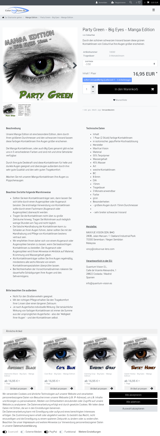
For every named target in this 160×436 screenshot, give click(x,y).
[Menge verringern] (93, 91)
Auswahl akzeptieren (133, 408)
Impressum (29, 422)
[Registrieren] (118, 2)
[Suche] (130, 2)
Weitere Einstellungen (90, 431)
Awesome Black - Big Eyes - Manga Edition (19, 375)
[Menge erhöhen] (93, 87)
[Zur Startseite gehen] (12, 17)
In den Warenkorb (134, 89)
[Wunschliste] (138, 2)
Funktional (70, 431)
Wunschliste (120, 100)
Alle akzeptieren (133, 395)
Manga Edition (31, 17)
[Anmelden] (101, 2)
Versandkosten (107, 110)
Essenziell (13, 431)
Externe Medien (34, 431)
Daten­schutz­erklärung (25, 426)
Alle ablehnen (133, 401)
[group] (20, 353)
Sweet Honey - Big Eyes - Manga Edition (138, 375)
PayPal (53, 431)
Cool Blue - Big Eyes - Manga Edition (59, 374)
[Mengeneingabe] (87, 89)
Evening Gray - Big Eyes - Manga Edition (98, 375)
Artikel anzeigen (21, 388)
